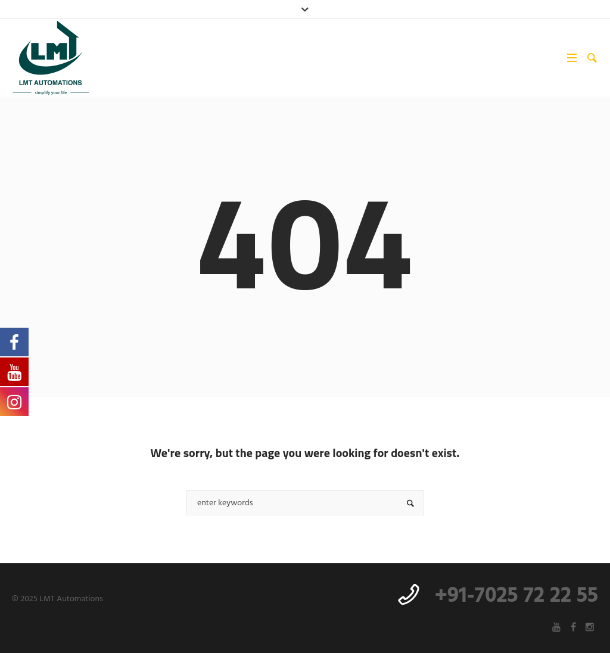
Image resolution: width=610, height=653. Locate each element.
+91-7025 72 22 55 (516, 596)
